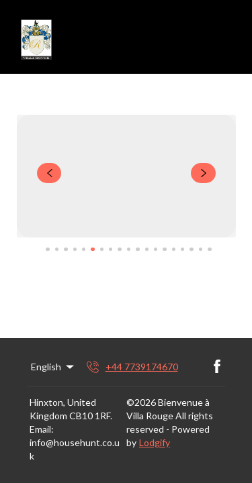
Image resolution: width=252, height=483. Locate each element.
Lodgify (154, 442)
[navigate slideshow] (49, 173)
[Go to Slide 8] (110, 249)
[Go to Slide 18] (200, 249)
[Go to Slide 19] (209, 249)
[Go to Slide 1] (47, 249)
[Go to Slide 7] (101, 249)
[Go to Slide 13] (155, 249)
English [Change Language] (53, 367)
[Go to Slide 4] (75, 249)
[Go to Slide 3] (65, 249)
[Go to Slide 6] (92, 249)
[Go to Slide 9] (119, 249)
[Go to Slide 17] (191, 249)
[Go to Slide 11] (137, 249)
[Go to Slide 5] (83, 249)
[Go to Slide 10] (128, 249)
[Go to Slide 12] (147, 249)
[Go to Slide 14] (164, 249)
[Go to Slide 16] (182, 249)
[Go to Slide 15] (173, 249)
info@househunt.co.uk (75, 449)
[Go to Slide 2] (56, 249)
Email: (42, 429)
